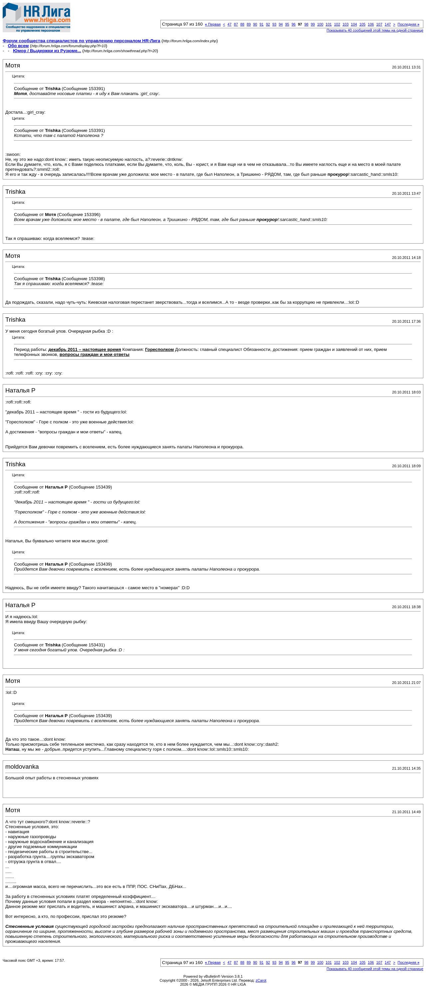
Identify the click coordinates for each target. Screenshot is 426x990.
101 (328, 24)
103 (345, 24)
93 (274, 24)
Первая (213, 24)
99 (313, 24)
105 (362, 24)
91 (262, 24)
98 (306, 24)
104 (354, 24)
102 (337, 24)
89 (249, 24)
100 (320, 24)
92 (268, 24)
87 (236, 24)
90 (255, 24)
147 (388, 24)
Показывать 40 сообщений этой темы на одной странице (374, 30)
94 (281, 24)
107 (379, 24)
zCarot (261, 980)
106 (371, 24)
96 (294, 24)
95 (287, 24)
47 (229, 24)
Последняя (408, 24)
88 (242, 24)
